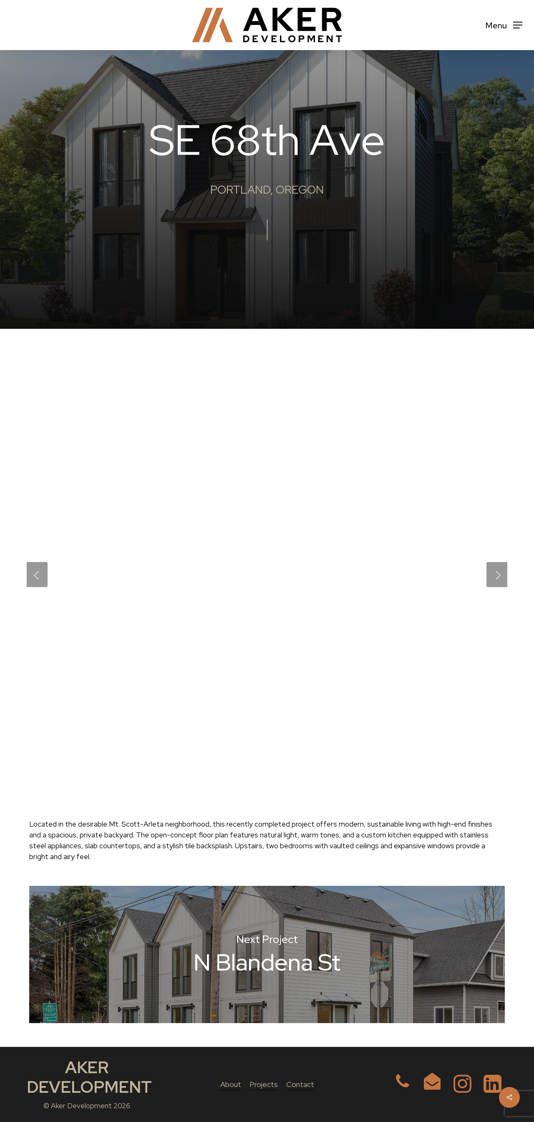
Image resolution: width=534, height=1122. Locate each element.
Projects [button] (263, 1084)
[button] (504, 25)
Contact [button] (300, 1084)
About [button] (230, 1084)
